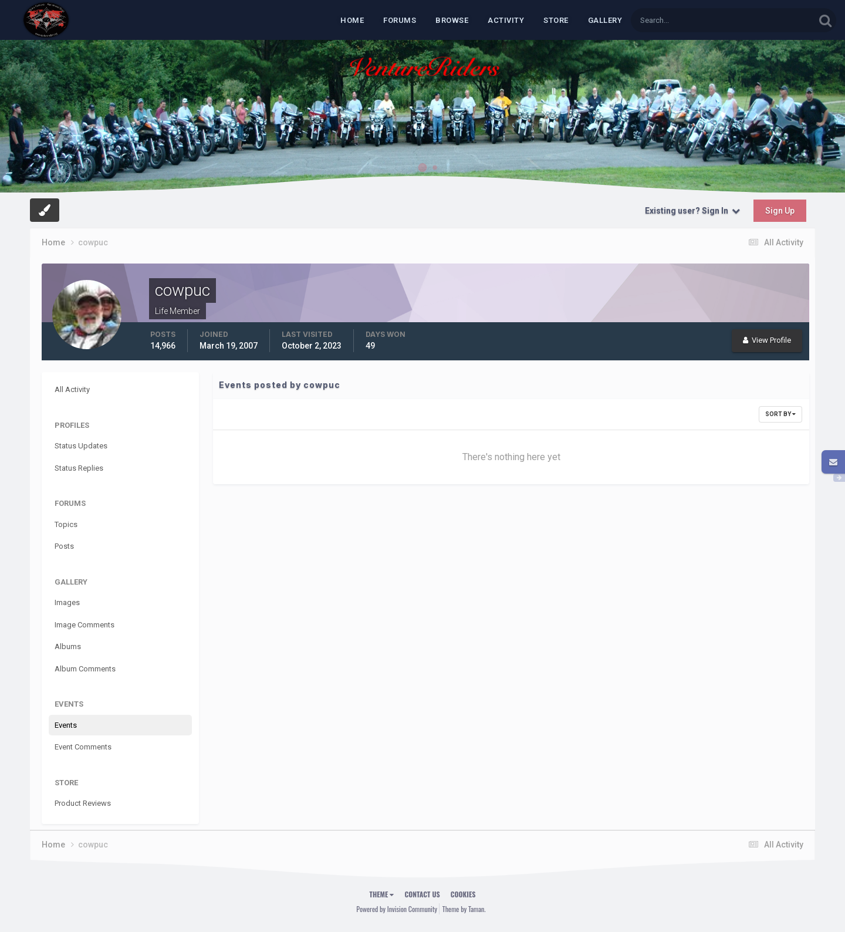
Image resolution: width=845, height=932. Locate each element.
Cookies (463, 894)
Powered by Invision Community (396, 909)
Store (556, 20)
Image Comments (84, 624)
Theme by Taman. (464, 909)
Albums (68, 646)
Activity (506, 20)
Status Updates (81, 445)
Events (66, 725)
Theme (382, 894)
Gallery (605, 20)
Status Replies (79, 468)
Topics (66, 524)
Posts (64, 546)
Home (352, 20)
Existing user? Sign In (692, 210)
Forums (399, 20)
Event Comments (83, 746)
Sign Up (780, 210)
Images (67, 602)
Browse (451, 20)
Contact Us (422, 894)
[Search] (686, 20)
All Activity (72, 389)
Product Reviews (83, 803)
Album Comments (85, 668)
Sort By (780, 414)
